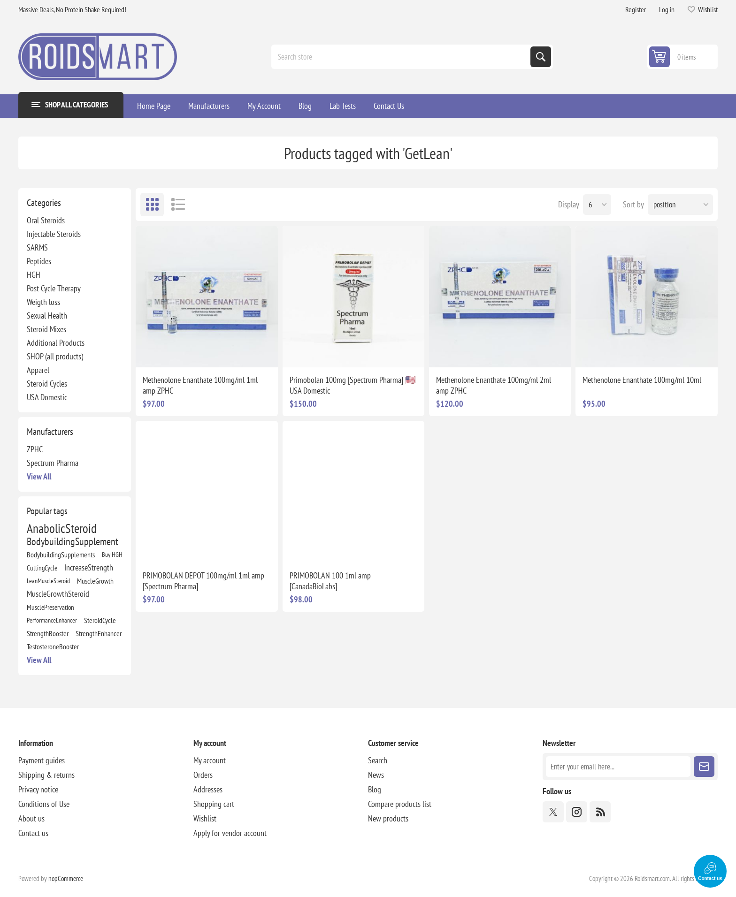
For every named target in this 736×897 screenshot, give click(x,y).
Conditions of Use (43, 803)
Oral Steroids (46, 220)
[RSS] (600, 811)
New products (388, 818)
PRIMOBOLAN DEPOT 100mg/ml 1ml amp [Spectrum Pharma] (203, 581)
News (376, 774)
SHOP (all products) (55, 356)
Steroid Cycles (47, 383)
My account (209, 760)
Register (635, 9)
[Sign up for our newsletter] (618, 766)
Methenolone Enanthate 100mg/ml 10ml (642, 379)
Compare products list (399, 803)
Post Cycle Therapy (54, 288)
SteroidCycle (100, 620)
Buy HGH (112, 554)
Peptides (39, 261)
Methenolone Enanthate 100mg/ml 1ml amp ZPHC (200, 385)
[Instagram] (576, 811)
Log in (667, 9)
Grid (152, 204)
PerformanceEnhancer (52, 620)
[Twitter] (553, 811)
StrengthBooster (48, 633)
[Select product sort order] (680, 204)
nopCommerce (65, 878)
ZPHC (35, 449)
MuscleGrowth (95, 580)
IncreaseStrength (88, 567)
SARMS (37, 247)
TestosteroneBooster (53, 646)
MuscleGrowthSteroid (58, 593)
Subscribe (704, 766)
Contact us (33, 833)
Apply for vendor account (230, 833)
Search (540, 56)
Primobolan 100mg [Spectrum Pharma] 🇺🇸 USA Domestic (352, 385)
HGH (33, 274)
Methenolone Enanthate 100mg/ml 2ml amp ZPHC (493, 385)
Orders (203, 774)
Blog (374, 789)
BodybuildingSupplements (61, 554)
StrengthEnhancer (99, 633)
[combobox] (401, 56)
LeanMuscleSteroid (48, 580)
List (178, 204)
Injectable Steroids (54, 233)
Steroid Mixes (46, 329)
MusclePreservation (50, 607)
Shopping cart (213, 803)
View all (39, 476)
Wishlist (204, 818)
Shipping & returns (46, 774)
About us (31, 818)
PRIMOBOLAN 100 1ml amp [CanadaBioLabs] (330, 581)
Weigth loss (43, 301)
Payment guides (41, 760)
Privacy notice (38, 789)
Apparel (38, 370)
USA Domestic (47, 397)
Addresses (207, 789)
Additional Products (55, 342)
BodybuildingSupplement (72, 541)
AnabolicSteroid (62, 528)
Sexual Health (47, 315)
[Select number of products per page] (597, 204)
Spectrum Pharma (52, 462)
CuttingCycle (42, 567)
